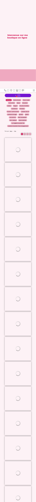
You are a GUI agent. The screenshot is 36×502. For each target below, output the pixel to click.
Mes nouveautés (22, 28)
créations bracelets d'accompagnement (18, 37)
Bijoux (18, 14)
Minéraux (9, 11)
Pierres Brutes (17, 11)
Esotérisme (14, 20)
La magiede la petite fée (18, 34)
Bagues (15, 17)
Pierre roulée (26, 11)
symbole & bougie (12, 26)
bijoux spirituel (22, 31)
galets (26, 26)
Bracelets (25, 14)
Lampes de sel (25, 23)
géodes (21, 26)
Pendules (22, 20)
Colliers (9, 17)
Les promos (13, 28)
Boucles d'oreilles (24, 17)
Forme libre (11, 14)
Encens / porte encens (13, 23)
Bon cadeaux (13, 31)
